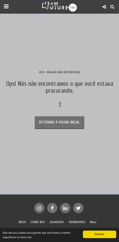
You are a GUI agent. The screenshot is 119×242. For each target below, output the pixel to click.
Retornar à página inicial (59, 122)
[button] (6, 6)
